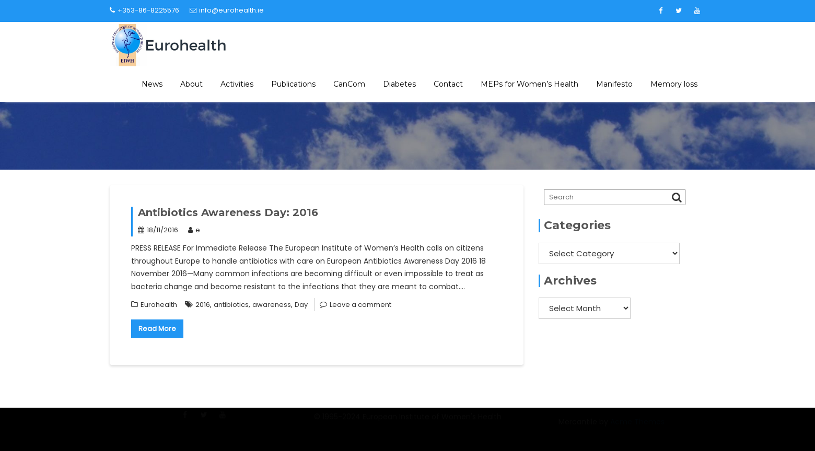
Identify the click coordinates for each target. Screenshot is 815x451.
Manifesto (614, 84)
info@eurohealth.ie (227, 10)
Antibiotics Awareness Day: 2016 (228, 212)
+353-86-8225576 (144, 10)
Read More (157, 329)
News (152, 84)
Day (301, 305)
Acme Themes (637, 427)
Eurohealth (159, 305)
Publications (293, 84)
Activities (236, 84)
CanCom (349, 84)
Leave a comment (360, 305)
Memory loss (673, 84)
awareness (271, 305)
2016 (202, 305)
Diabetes (399, 84)
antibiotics (231, 305)
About (191, 84)
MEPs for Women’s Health (529, 84)
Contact (448, 84)
